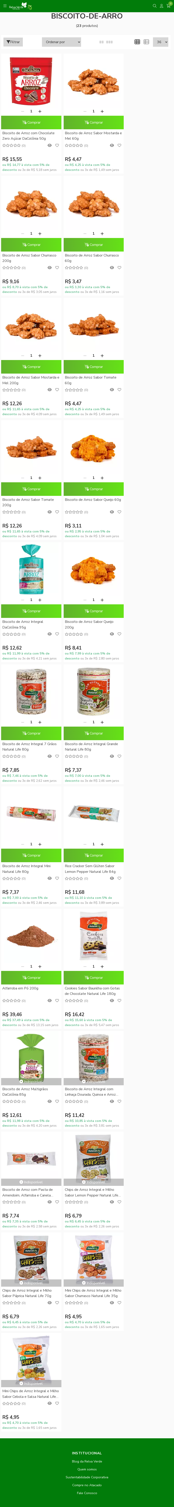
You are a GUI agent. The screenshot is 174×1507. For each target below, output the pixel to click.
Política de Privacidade (87, 1106)
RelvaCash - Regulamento (87, 1156)
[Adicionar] (37, 111)
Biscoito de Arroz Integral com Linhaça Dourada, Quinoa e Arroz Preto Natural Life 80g (142, 725)
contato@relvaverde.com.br (41, 1382)
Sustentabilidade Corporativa (87, 1031)
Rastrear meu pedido (87, 1189)
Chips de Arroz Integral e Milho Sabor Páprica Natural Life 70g (141, 847)
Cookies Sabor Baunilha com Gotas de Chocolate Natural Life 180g (28, 747)
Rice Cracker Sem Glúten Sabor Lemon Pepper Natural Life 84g (85, 624)
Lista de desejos (87, 1196)
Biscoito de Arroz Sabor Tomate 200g (28, 380)
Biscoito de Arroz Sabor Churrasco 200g (136, 136)
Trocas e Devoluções (87, 1114)
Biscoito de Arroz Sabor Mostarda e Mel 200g (78, 258)
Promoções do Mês (87, 1141)
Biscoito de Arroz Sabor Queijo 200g (26, 502)
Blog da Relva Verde (87, 1015)
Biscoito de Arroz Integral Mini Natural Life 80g (26, 624)
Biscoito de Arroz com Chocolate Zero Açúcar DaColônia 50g (28, 136)
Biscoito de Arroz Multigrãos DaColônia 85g (82, 725)
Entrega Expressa (87, 1098)
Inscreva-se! (87, 1270)
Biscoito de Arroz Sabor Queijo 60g (84, 380)
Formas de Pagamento (87, 1083)
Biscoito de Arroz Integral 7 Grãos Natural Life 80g (82, 502)
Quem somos (87, 1023)
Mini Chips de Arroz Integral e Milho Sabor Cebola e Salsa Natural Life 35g (83, 948)
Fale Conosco (87, 1047)
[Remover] (20, 111)
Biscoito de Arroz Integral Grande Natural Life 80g (137, 502)
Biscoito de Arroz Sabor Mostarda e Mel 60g (78, 136)
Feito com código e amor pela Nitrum (87, 1471)
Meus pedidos (87, 1181)
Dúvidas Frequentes (87, 1075)
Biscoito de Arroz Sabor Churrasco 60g (21, 258)
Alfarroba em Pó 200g (135, 621)
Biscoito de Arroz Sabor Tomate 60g (142, 258)
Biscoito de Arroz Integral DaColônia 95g (137, 380)
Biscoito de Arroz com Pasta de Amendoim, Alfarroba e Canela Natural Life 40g (27, 847)
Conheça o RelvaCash (87, 1149)
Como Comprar (87, 1090)
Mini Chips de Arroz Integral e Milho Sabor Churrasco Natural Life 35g (26, 948)
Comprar (28, 122)
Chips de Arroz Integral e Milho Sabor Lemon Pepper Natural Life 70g (84, 847)
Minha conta (87, 1173)
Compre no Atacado (87, 1039)
